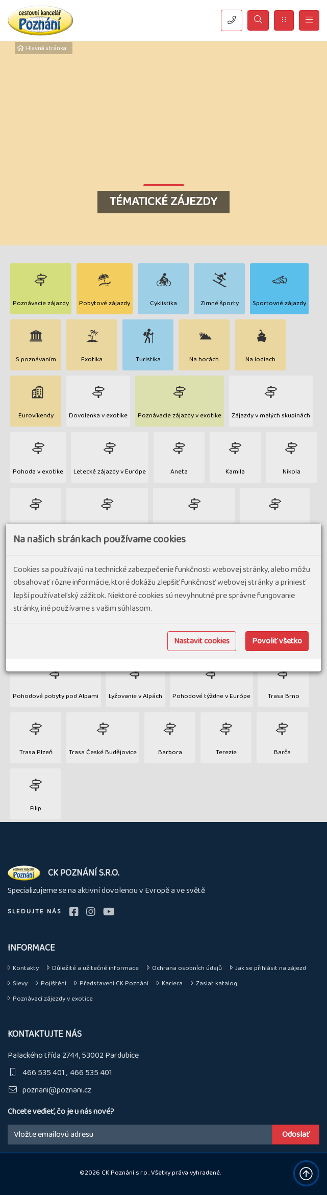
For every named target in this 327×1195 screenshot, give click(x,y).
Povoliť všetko (277, 641)
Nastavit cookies (202, 641)
